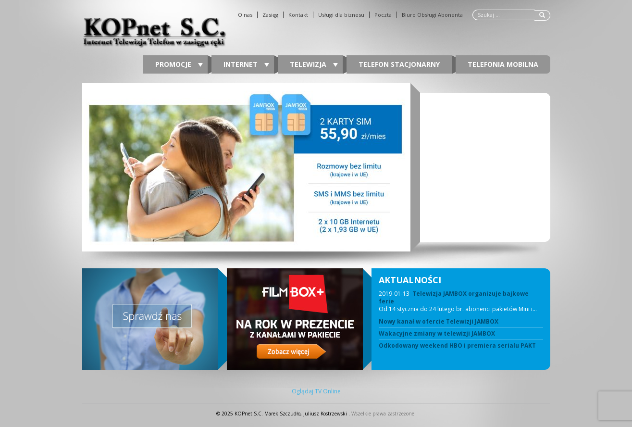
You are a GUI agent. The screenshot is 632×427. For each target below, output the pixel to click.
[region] (316, 167)
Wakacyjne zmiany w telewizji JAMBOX (437, 334)
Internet (246, 64)
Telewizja (314, 64)
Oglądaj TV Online (316, 391)
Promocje (179, 64)
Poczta (383, 15)
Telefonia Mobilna (503, 64)
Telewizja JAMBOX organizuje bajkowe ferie (454, 297)
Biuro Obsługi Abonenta (432, 15)
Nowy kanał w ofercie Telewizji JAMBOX (438, 322)
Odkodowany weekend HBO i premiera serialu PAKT (457, 346)
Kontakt (298, 15)
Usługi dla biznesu (341, 15)
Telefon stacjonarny (399, 64)
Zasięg (270, 15)
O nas (245, 15)
